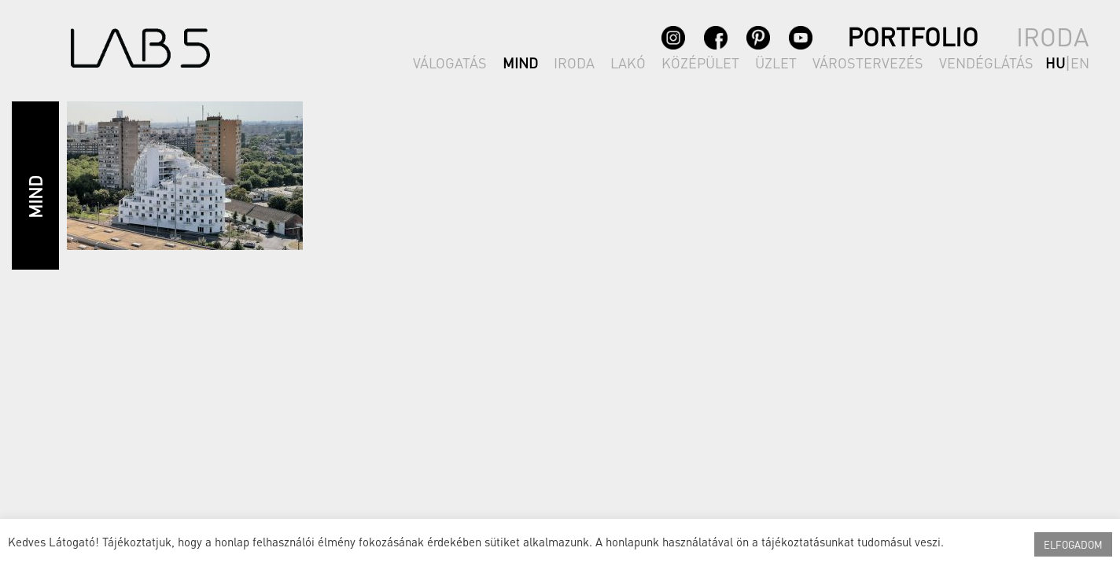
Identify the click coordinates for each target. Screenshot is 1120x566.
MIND (520, 62)
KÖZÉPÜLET (700, 62)
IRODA (574, 62)
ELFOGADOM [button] (1073, 544)
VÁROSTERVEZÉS (867, 62)
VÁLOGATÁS (450, 62)
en (1079, 62)
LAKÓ (628, 62)
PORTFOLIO (912, 36)
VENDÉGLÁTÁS (986, 62)
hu (1055, 62)
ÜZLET (776, 62)
